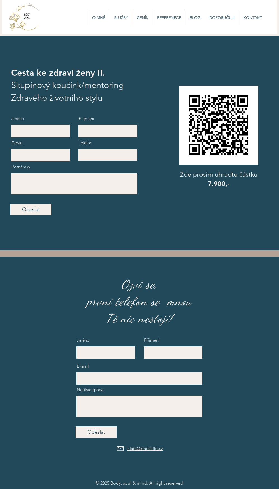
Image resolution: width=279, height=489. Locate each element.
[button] (121, 18)
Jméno (17, 118)
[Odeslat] (30, 209)
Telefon (85, 142)
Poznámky (20, 167)
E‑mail (17, 143)
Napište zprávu (90, 389)
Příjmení (86, 118)
